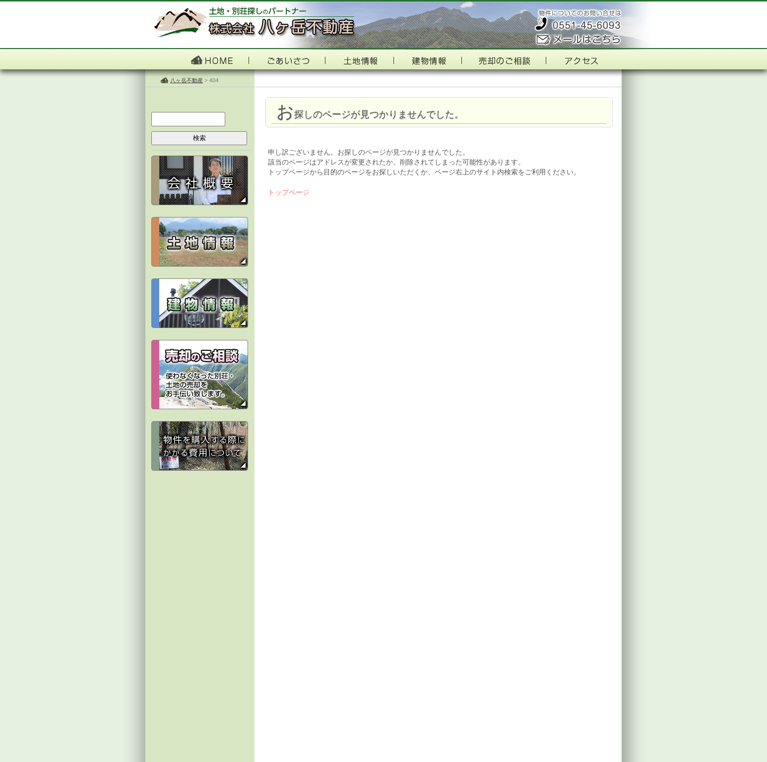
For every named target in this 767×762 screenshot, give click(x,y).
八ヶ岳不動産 (186, 80)
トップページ (289, 192)
